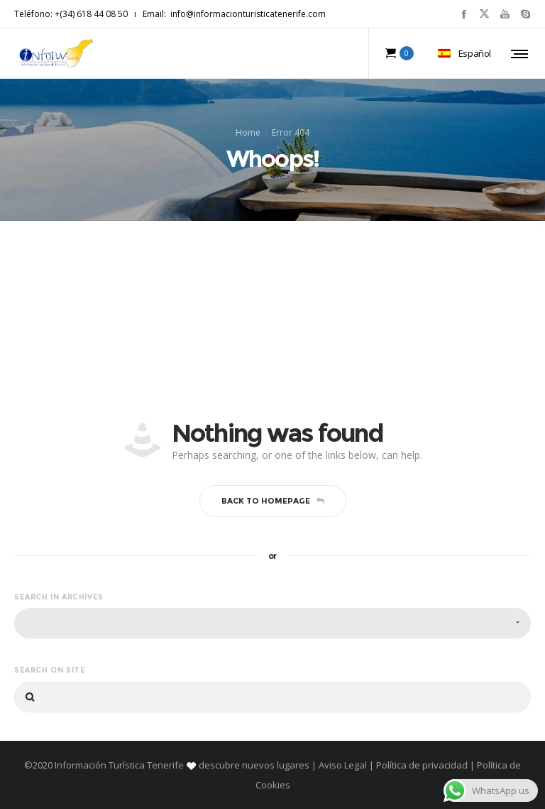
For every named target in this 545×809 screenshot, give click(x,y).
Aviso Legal (343, 765)
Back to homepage (272, 501)
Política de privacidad (422, 765)
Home (248, 132)
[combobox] (272, 623)
